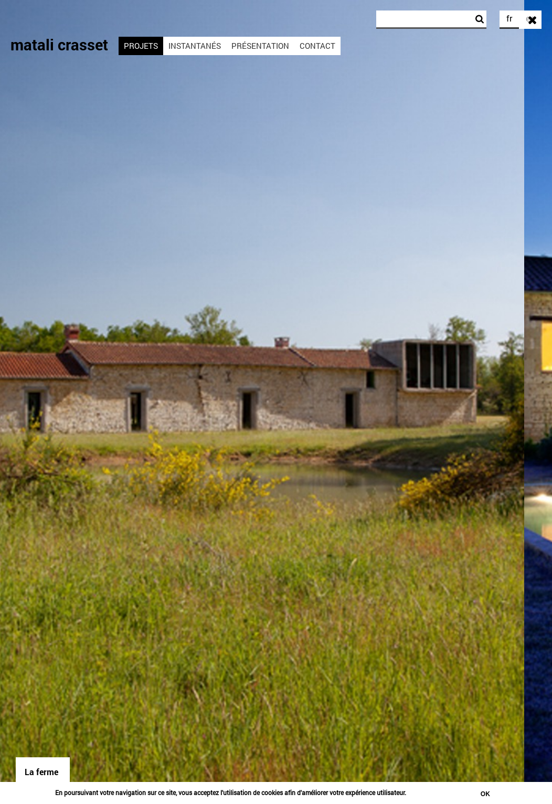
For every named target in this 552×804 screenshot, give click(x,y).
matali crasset (59, 45)
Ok (485, 794)
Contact (317, 45)
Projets (141, 45)
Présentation (260, 45)
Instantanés (194, 45)
